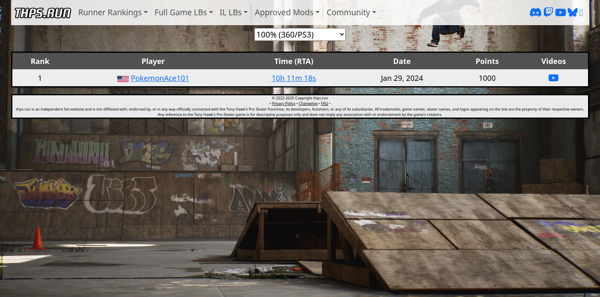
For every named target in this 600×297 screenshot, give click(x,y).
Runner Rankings (110, 12)
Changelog (308, 103)
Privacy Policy (284, 103)
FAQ (324, 103)
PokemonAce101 (160, 78)
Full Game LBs (180, 12)
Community (348, 12)
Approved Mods (284, 12)
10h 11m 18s (294, 78)
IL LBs (231, 12)
